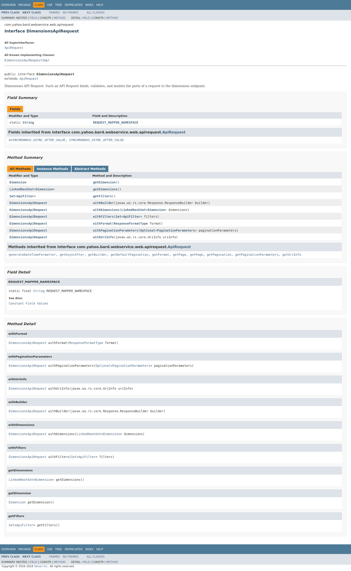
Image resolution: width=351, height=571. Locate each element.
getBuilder (97, 254)
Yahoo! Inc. (41, 566)
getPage (179, 254)
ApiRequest (13, 47)
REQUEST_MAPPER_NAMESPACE (115, 122)
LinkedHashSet (21, 189)
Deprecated (74, 4)
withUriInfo (103, 237)
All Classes (96, 12)
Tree (58, 4)
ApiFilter (25, 196)
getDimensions (105, 189)
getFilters (102, 196)
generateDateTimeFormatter (32, 254)
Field (33, 17)
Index (89, 4)
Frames (54, 12)
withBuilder (103, 203)
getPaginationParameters (257, 254)
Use (49, 4)
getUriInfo (291, 254)
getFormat (160, 254)
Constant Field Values (28, 303)
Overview (8, 4)
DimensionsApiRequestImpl (27, 60)
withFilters (103, 216)
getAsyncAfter (72, 254)
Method (60, 17)
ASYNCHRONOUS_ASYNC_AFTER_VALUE (37, 140)
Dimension (17, 182)
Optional (147, 230)
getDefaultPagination (129, 254)
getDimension (104, 182)
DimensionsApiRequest (28, 203)
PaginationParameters (176, 230)
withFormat (102, 223)
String (28, 122)
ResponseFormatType (131, 223)
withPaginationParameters (115, 230)
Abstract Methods (90, 169)
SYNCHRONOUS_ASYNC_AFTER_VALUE (96, 140)
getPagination (219, 254)
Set (12, 196)
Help (99, 4)
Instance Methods (52, 169)
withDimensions (106, 210)
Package (24, 4)
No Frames (71, 12)
